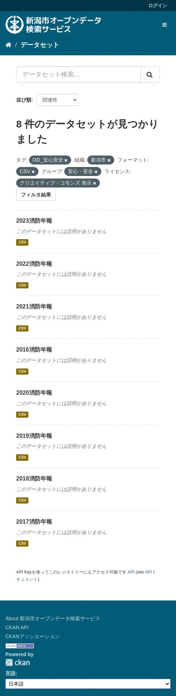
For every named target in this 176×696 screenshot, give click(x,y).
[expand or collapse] (164, 25)
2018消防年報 (34, 478)
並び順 (23, 100)
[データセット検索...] (78, 74)
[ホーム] (8, 44)
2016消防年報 (34, 350)
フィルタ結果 (36, 195)
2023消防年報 (34, 221)
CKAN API (17, 627)
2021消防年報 (34, 306)
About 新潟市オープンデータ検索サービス (52, 618)
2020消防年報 (34, 393)
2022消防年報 (34, 264)
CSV (22, 242)
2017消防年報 (34, 522)
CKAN (17, 662)
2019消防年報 (34, 436)
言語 (10, 673)
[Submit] (150, 74)
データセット (39, 44)
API (131, 572)
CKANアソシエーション (32, 636)
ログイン (157, 5)
